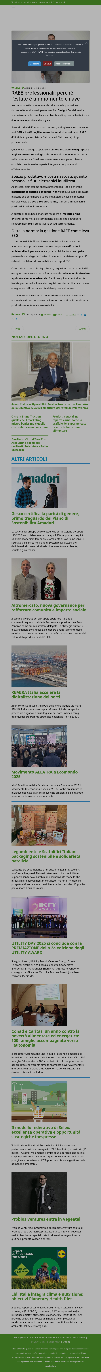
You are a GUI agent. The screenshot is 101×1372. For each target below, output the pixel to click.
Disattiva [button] (47, 64)
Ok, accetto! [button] (34, 64)
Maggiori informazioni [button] (64, 64)
